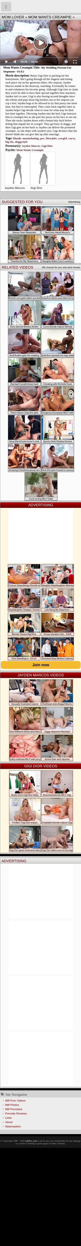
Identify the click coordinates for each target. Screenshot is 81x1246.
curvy (71, 138)
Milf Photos (12, 1105)
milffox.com (31, 1140)
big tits (9, 141)
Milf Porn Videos (15, 1100)
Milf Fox (40, 6)
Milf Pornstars (13, 1109)
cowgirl (62, 138)
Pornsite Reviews (16, 1113)
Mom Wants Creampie (50, 17)
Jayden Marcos (31, 145)
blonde (17, 138)
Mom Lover (13, 17)
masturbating (31, 138)
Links (8, 1117)
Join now (40, 665)
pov (42, 138)
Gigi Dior (47, 145)
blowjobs (51, 138)
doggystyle (21, 141)
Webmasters (13, 1126)
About (9, 1122)
